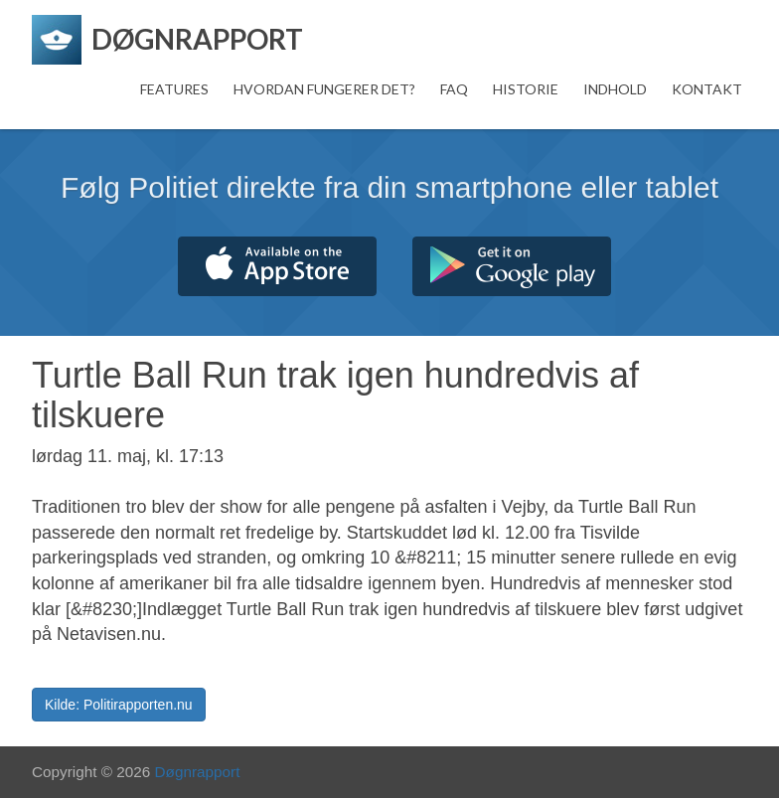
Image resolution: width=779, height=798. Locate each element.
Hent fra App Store (277, 266)
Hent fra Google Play (511, 266)
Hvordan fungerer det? (324, 88)
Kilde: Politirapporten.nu (119, 705)
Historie (525, 88)
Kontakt (707, 88)
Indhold (615, 88)
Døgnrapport (197, 771)
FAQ (454, 88)
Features (174, 88)
